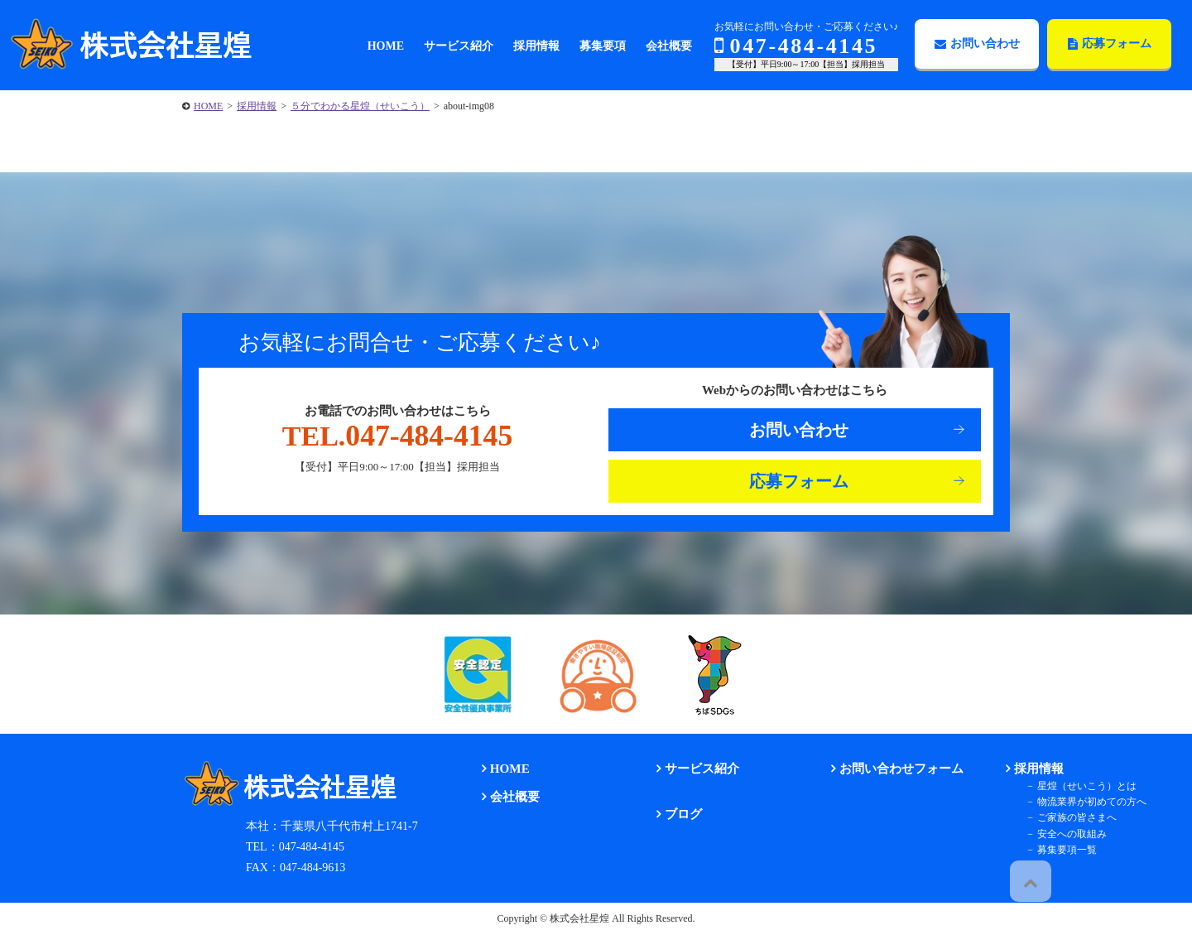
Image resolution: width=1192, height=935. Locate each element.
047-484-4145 (795, 46)
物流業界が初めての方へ (1080, 801)
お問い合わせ (977, 43)
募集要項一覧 (1055, 849)
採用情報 (256, 106)
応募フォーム (1109, 43)
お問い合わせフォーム (891, 768)
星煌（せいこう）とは (1075, 785)
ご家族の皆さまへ (1065, 816)
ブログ (674, 813)
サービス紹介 (692, 768)
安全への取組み (1060, 833)
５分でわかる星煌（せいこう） (360, 106)
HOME (208, 106)
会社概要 (506, 795)
